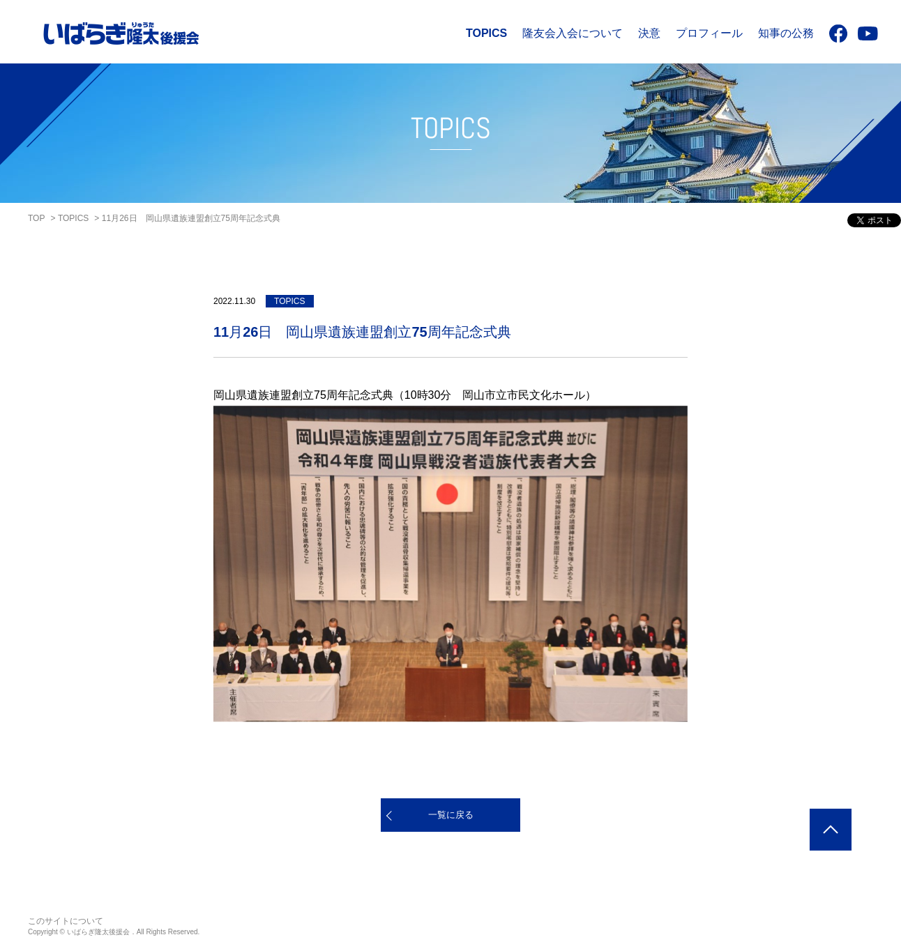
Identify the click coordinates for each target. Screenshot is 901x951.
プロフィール (709, 33)
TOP (36, 218)
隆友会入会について (572, 33)
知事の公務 (786, 33)
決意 (649, 33)
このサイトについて (65, 921)
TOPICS (486, 33)
